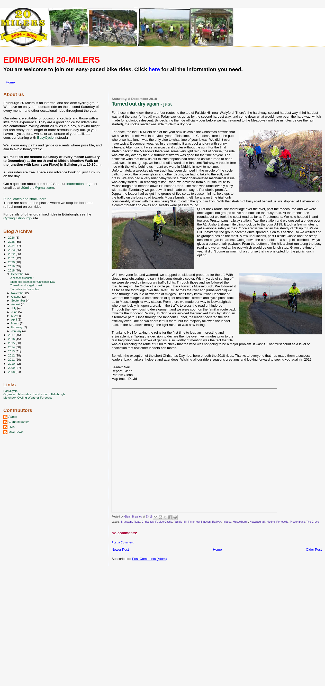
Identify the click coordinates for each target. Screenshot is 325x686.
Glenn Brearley (18, 421)
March (15, 323)
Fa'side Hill (180, 521)
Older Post (314, 549)
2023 (11, 249)
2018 (11, 270)
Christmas (148, 521)
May (14, 315)
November (18, 293)
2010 (11, 363)
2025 (11, 241)
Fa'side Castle (163, 521)
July (14, 308)
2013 (11, 351)
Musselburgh (240, 521)
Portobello (282, 521)
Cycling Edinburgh (17, 218)
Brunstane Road (130, 521)
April (14, 319)
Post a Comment (122, 542)
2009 (11, 367)
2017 (11, 334)
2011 (11, 359)
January (16, 331)
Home (10, 82)
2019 (11, 266)
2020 (11, 262)
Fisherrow (194, 521)
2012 (11, 355)
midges (227, 521)
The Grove (312, 521)
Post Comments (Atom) (149, 559)
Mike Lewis (15, 432)
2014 (11, 347)
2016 (11, 339)
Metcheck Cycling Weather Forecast (27, 397)
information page (79, 184)
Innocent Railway (211, 521)
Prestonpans (297, 521)
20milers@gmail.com (37, 188)
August (16, 304)
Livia (11, 426)
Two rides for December (24, 289)
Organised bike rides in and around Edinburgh (34, 394)
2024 (11, 245)
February (17, 327)
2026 (11, 237)
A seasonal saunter (21, 277)
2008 (11, 371)
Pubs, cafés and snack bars (24, 199)
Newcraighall (257, 521)
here (154, 69)
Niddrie (270, 521)
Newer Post (120, 549)
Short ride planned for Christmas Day (32, 281)
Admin (12, 416)
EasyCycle (45, 137)
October (16, 296)
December (18, 274)
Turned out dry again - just (26, 285)
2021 (11, 258)
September (18, 300)
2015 (11, 343)
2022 (11, 254)
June (14, 312)
